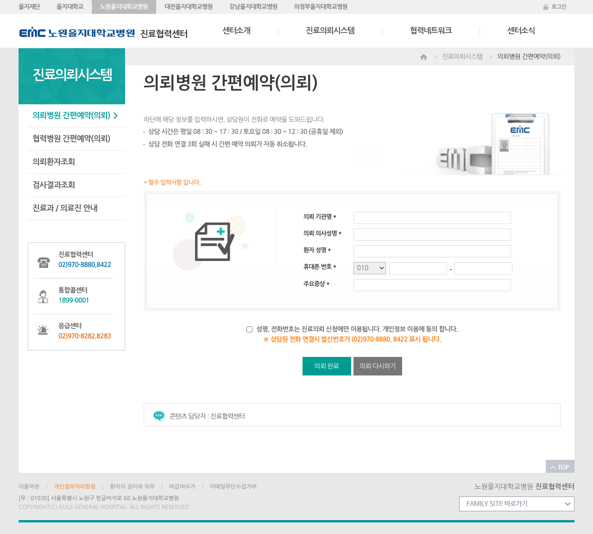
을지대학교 (70, 7)
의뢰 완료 (326, 366)
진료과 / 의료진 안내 (64, 208)
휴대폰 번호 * (319, 267)
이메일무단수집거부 (233, 487)
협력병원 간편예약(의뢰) (71, 139)
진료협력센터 (103, 34)
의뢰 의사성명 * (322, 233)
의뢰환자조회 (53, 162)
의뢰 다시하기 (378, 366)
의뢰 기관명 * (319, 217)
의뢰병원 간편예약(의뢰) (71, 116)
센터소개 (236, 31)
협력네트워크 (431, 31)
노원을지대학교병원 (124, 7)
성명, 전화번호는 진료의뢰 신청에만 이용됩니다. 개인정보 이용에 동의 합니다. (357, 329)
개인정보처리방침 (74, 487)
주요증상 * (316, 284)
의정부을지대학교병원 (320, 7)
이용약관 (29, 487)
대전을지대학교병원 (188, 7)
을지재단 (29, 7)
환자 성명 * (317, 250)
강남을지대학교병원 (253, 7)
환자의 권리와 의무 (132, 487)
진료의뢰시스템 (330, 31)
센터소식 (521, 31)
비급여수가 (182, 487)
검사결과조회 (53, 185)
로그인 (558, 7)
